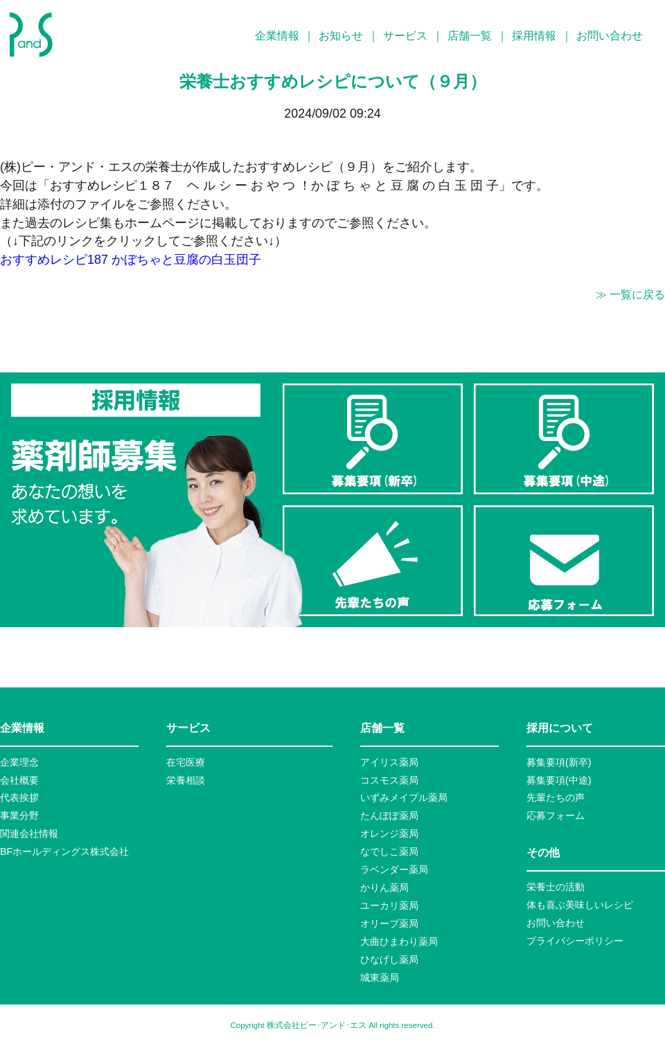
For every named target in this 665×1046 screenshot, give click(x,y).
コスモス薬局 (389, 780)
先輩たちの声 (555, 797)
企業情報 (277, 36)
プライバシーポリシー (574, 940)
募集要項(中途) (559, 780)
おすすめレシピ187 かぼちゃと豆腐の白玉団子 (130, 260)
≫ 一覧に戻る (630, 294)
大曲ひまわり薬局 (399, 941)
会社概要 (19, 780)
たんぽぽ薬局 (389, 815)
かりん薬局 (384, 887)
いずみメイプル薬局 (403, 797)
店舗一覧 (469, 36)
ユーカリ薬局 (389, 905)
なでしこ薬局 (389, 851)
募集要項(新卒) (559, 762)
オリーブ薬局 (389, 923)
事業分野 (19, 815)
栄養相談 (185, 780)
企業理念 (19, 762)
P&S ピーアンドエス (31, 34)
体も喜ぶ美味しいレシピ (579, 904)
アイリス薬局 (389, 762)
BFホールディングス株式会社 (64, 851)
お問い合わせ (609, 36)
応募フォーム (555, 815)
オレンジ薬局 (389, 833)
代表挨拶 (19, 797)
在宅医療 (185, 762)
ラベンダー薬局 (394, 869)
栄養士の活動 (555, 886)
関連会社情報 (29, 833)
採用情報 (534, 36)
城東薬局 (379, 977)
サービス (405, 36)
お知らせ (341, 36)
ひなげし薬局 (389, 959)
